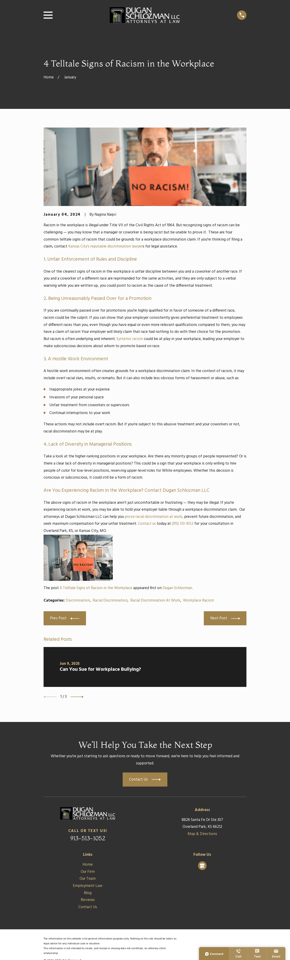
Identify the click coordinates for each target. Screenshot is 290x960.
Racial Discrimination (110, 600)
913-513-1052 (87, 838)
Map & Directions (202, 834)
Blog (88, 893)
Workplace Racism (198, 600)
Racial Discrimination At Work (155, 600)
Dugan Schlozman (177, 588)
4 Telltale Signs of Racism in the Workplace (96, 588)
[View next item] (77, 696)
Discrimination (78, 600)
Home (88, 865)
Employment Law (87, 886)
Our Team (88, 879)
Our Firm (88, 872)
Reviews (88, 900)
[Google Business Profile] (202, 865)
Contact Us (87, 907)
